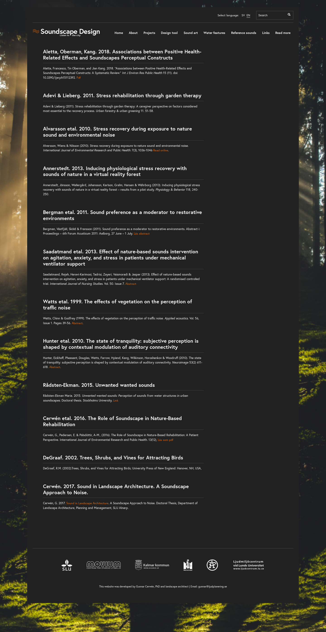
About (133, 33)
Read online (160, 150)
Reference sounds (243, 33)
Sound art (191, 33)
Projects (149, 33)
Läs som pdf (165, 440)
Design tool (169, 33)
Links (266, 33)
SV (243, 15)
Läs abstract (142, 233)
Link (115, 400)
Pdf (79, 78)
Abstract (130, 284)
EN (248, 15)
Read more (282, 33)
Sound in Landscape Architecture (87, 503)
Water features (214, 33)
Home (119, 33)
